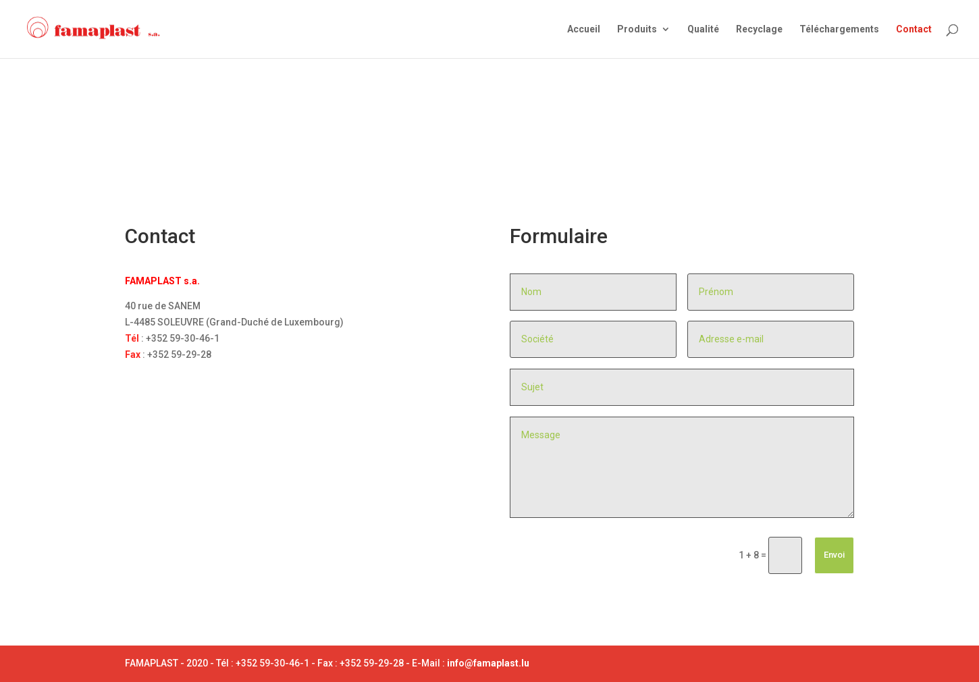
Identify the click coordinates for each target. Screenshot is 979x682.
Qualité (703, 29)
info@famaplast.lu (488, 663)
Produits (637, 29)
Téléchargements (839, 29)
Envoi (834, 555)
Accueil (583, 29)
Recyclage (759, 29)
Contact (914, 29)
